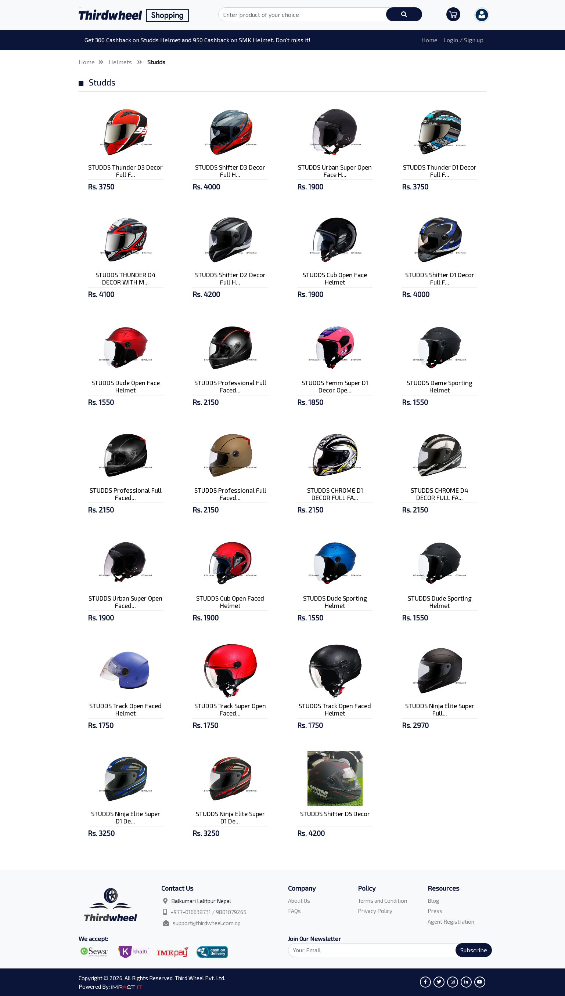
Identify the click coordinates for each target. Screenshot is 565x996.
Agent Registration (451, 921)
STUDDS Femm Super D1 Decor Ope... (335, 386)
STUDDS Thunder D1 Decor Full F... (439, 170)
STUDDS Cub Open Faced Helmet (230, 601)
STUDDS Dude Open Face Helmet (125, 386)
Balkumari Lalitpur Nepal (201, 901)
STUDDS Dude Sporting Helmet (335, 601)
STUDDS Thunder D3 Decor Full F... (125, 170)
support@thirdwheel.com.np (207, 923)
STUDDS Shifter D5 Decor (335, 813)
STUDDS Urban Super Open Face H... (335, 170)
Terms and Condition (382, 900)
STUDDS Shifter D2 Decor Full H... (230, 278)
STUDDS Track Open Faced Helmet (125, 709)
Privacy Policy (375, 911)
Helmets (121, 61)
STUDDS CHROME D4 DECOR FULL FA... (439, 493)
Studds (156, 61)
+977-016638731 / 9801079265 (208, 912)
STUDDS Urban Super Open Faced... (125, 601)
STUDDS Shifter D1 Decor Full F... (439, 278)
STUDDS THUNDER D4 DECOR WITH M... (126, 278)
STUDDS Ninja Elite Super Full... (439, 709)
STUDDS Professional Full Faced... (230, 386)
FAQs (294, 911)
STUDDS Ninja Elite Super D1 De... (125, 817)
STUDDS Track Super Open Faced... (230, 709)
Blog (433, 900)
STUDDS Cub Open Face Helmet (335, 278)
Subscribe (473, 949)
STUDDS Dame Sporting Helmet (439, 386)
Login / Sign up (463, 39)
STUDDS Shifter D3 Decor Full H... (230, 170)
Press (435, 911)
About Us (299, 900)
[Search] (385, 950)
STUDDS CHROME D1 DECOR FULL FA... (335, 493)
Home (429, 39)
